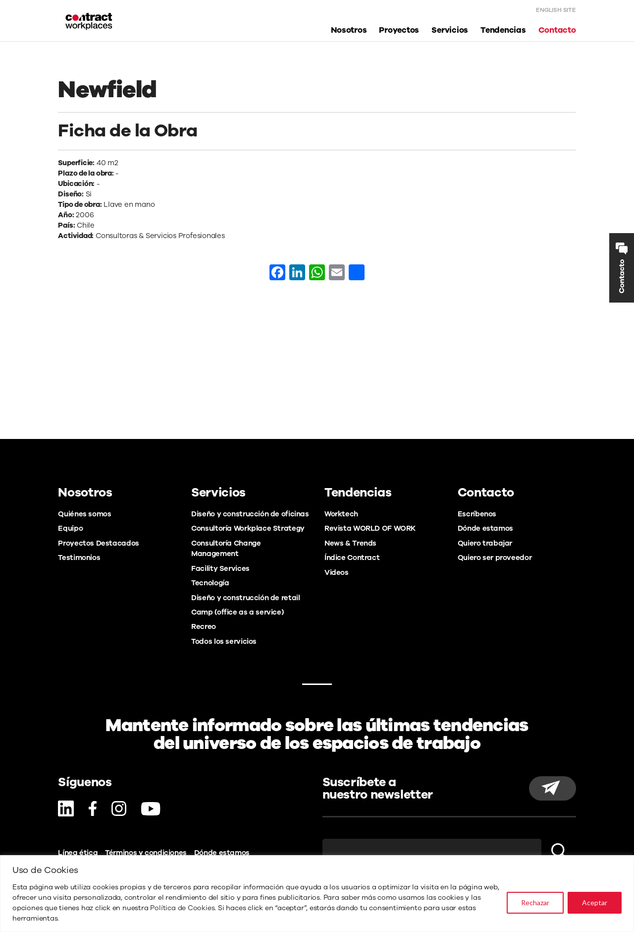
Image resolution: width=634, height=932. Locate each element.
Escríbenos (477, 514)
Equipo (70, 528)
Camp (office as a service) (237, 612)
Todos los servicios (224, 641)
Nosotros (349, 31)
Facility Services (220, 568)
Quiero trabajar (485, 543)
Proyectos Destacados (98, 543)
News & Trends (350, 543)
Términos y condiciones (146, 852)
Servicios (449, 31)
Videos (336, 572)
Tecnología (210, 583)
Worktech (341, 514)
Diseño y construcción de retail (245, 598)
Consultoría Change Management (226, 548)
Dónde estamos (485, 528)
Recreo (203, 626)
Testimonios (79, 557)
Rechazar (535, 902)
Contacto (557, 31)
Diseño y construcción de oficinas (250, 514)
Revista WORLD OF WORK (370, 528)
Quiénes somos (84, 514)
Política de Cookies (182, 908)
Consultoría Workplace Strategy (248, 528)
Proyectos (399, 31)
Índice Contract (351, 557)
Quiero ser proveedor (494, 557)
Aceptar (594, 902)
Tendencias (503, 31)
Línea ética (78, 852)
